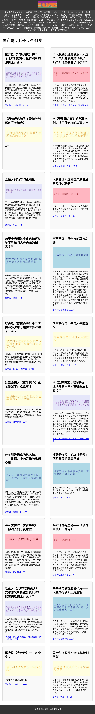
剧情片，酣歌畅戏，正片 (16, 512)
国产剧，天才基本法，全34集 (16, 17)
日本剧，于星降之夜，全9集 (65, 166)
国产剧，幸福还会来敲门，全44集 (76, 15)
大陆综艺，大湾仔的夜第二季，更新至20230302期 (46, 28)
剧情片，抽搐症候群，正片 (72, 25)
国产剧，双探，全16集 (63, 697)
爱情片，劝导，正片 (14, 225)
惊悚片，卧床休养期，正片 (31, 20)
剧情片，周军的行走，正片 (64, 365)
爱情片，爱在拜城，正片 (16, 572)
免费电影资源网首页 (13, 12)
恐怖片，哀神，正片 (61, 497)
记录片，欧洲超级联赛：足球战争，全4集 (72, 12)
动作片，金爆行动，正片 (63, 639)
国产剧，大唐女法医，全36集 (23, 22)
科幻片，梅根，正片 (14, 298)
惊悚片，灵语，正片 (81, 28)
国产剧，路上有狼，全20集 (46, 15)
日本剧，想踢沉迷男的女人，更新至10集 (70, 105)
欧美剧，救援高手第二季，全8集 (19, 369)
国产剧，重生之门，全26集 (38, 12)
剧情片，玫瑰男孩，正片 (63, 575)
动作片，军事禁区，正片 (63, 310)
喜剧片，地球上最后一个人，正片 (42, 25)
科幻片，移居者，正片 (72, 17)
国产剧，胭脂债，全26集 (64, 216)
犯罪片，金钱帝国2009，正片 (17, 15)
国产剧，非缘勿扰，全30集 (17, 105)
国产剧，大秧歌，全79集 (16, 684)
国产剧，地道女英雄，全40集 (52, 22)
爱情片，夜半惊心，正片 (16, 422)
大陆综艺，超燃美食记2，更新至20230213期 (47, 30)
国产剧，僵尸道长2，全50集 (45, 17)
